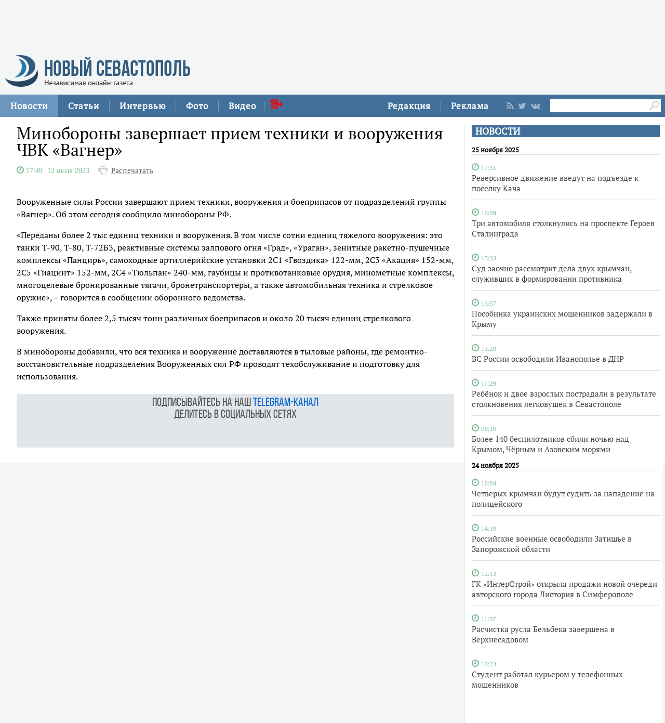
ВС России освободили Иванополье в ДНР (548, 358)
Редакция (409, 106)
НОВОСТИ (497, 131)
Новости (29, 106)
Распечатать (132, 170)
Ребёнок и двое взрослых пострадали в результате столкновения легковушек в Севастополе (564, 398)
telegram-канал (285, 403)
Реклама (470, 106)
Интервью (142, 106)
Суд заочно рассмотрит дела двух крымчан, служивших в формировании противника (551, 273)
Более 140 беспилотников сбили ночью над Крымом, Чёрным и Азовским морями (550, 443)
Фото (197, 106)
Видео (242, 106)
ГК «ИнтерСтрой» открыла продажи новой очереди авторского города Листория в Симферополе (564, 589)
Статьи (83, 106)
